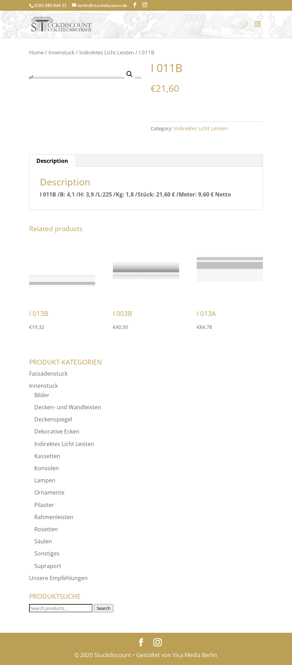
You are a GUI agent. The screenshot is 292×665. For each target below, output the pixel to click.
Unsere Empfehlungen (58, 578)
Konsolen (46, 468)
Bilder (42, 395)
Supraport (47, 566)
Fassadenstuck (48, 373)
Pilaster (44, 505)
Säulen (43, 541)
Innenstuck (61, 52)
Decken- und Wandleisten (67, 407)
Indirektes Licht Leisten (106, 52)
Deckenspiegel (53, 419)
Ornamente (49, 492)
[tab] (52, 161)
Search (103, 608)
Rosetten (46, 529)
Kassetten (47, 456)
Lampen (44, 480)
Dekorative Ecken (56, 431)
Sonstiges (47, 553)
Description (52, 161)
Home (36, 52)
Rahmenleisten (53, 517)
